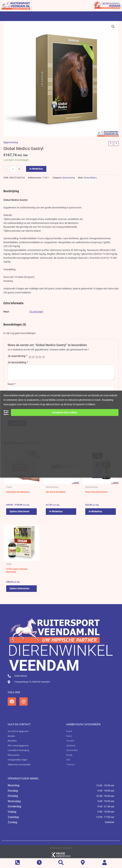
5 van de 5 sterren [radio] (43, 357)
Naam (12, 384)
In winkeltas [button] (56, 511)
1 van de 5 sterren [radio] (30, 357)
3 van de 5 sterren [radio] (36, 357)
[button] (117, 16)
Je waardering (17, 356)
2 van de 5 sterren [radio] (33, 357)
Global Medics (90, 177)
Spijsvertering (10, 142)
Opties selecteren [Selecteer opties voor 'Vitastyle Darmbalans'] (19, 511)
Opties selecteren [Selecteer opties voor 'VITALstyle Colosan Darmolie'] (19, 588)
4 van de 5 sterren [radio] (40, 357)
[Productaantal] (13, 169)
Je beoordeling (18, 362)
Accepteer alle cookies (64, 412)
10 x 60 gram (36, 311)
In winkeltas (36, 168)
